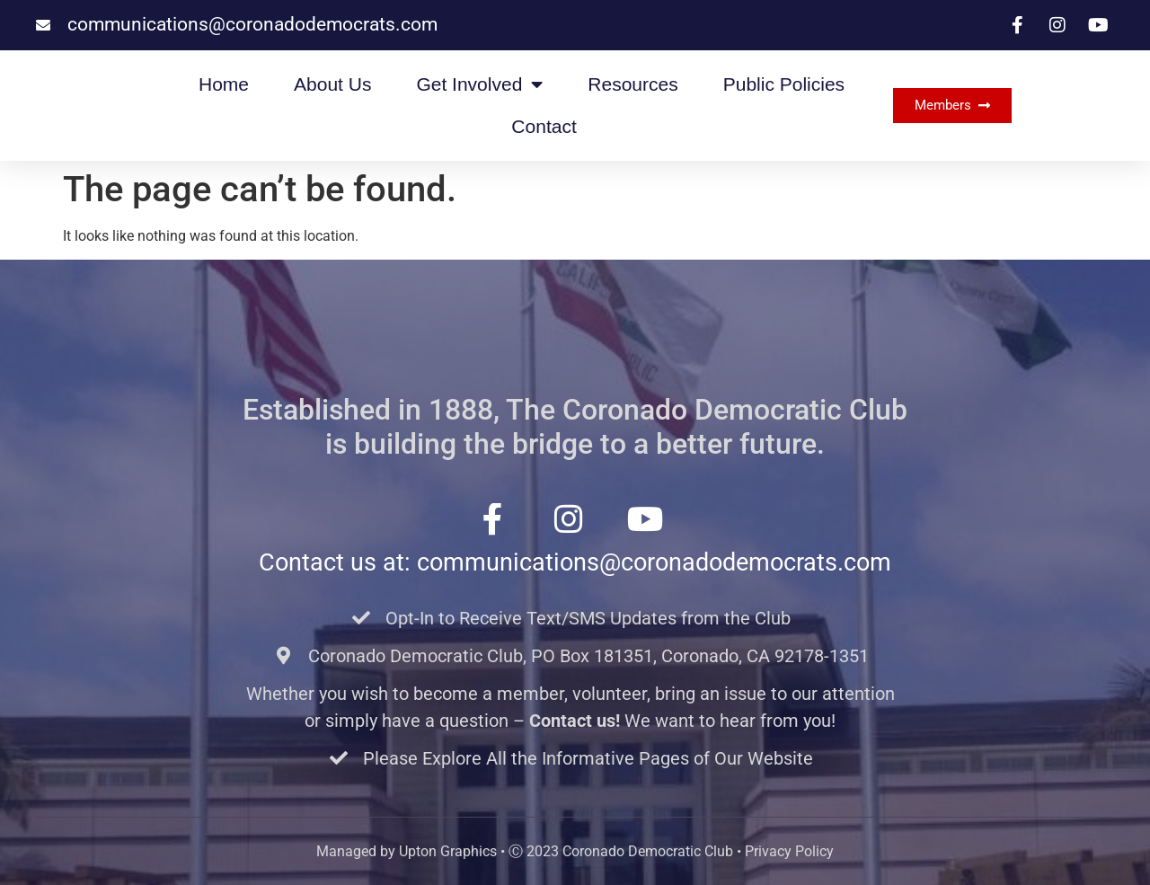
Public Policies (784, 84)
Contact (543, 126)
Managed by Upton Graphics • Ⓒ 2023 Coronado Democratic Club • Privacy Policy (575, 851)
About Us (332, 84)
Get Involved (479, 84)
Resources (632, 84)
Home (224, 84)
